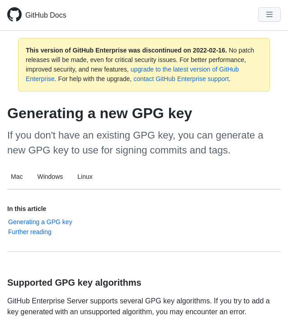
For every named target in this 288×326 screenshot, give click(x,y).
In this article (26, 208)
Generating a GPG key (40, 221)
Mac (17, 176)
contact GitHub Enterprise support (181, 78)
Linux (84, 176)
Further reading (30, 231)
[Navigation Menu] (269, 14)
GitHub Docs (45, 15)
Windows (50, 176)
